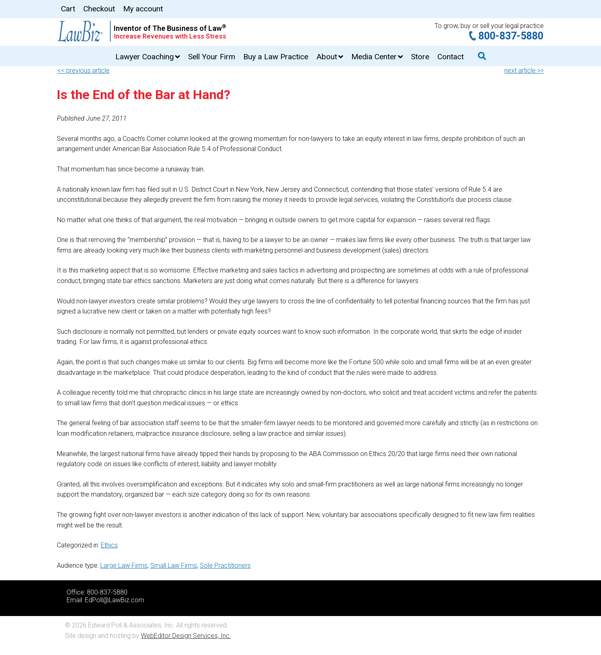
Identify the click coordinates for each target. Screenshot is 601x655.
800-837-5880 (510, 36)
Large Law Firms (123, 565)
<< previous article (83, 70)
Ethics (109, 545)
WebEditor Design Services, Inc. (186, 636)
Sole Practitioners (225, 565)
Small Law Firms (173, 565)
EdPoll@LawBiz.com (114, 600)
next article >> (524, 70)
